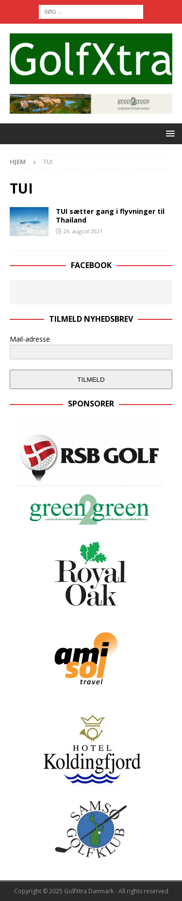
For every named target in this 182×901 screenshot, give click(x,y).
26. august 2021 (83, 231)
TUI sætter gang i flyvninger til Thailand (110, 216)
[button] (169, 133)
